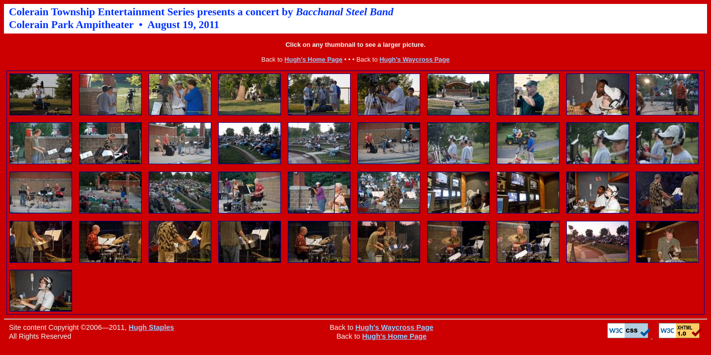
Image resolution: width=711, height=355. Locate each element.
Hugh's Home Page (313, 59)
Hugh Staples (151, 327)
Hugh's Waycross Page (414, 59)
